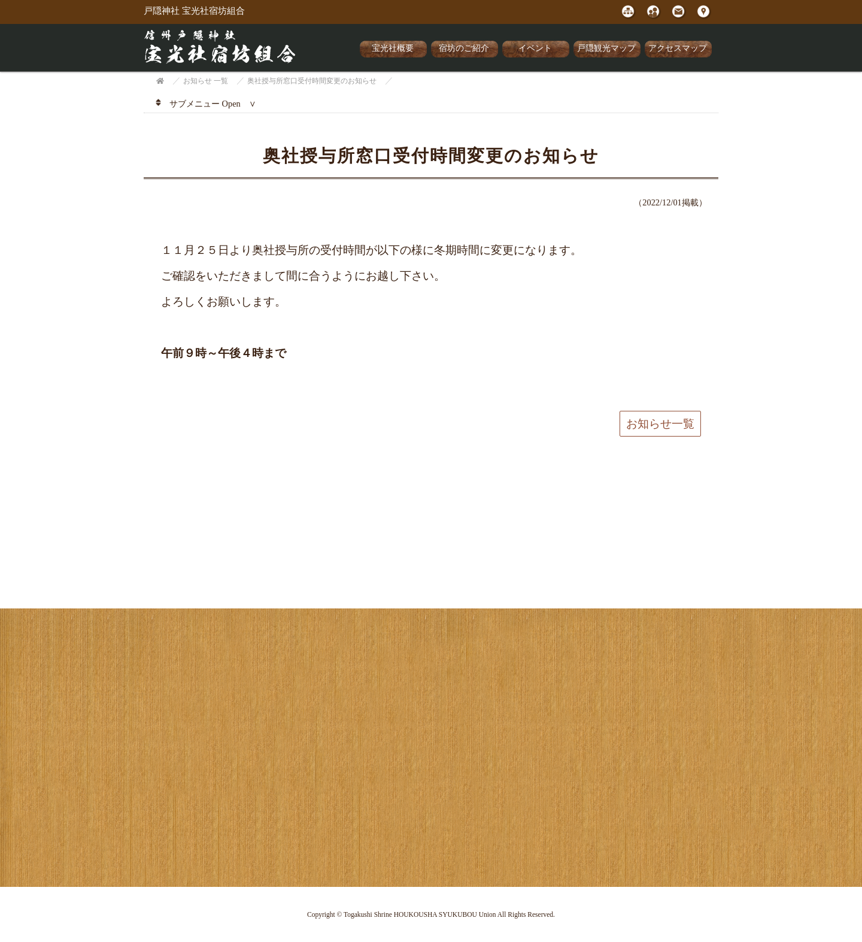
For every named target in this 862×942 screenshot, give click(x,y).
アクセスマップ (677, 48)
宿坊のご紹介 (464, 48)
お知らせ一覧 (660, 423)
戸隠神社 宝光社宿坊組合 (194, 11)
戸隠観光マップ (606, 48)
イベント (535, 48)
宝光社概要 (393, 48)
